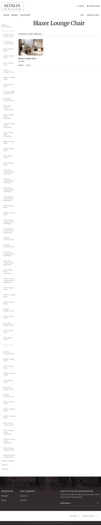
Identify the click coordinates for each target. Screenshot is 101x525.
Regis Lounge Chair (8, 142)
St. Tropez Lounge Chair (8, 42)
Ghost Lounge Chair (8, 57)
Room (6, 15)
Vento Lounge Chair (8, 303)
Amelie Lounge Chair (9, 78)
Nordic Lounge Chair (9, 417)
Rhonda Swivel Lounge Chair (9, 456)
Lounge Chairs (8, 31)
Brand (14, 15)
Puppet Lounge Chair (8, 310)
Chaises (4, 469)
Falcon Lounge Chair (9, 410)
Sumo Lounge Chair (8, 149)
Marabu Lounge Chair (8, 353)
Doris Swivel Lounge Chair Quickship (8, 221)
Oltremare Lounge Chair (8, 99)
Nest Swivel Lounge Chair (8, 424)
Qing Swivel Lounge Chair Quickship (8, 198)
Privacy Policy (88, 516)
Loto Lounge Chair (8, 331)
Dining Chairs (7, 461)
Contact (23, 500)
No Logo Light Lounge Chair (9, 92)
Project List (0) (94, 6)
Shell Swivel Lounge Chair (8, 449)
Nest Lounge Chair (8, 64)
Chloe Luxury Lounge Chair (8, 35)
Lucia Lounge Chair (8, 317)
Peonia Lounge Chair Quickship (9, 125)
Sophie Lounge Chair (9, 374)
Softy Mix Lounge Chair (8, 324)
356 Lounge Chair (8, 338)
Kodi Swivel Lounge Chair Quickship (8, 230)
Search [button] (80, 6)
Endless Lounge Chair (8, 395)
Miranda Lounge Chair (8, 246)
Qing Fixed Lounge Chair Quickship (8, 189)
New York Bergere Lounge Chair (8, 107)
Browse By (7, 491)
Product (4, 496)
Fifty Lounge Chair (8, 367)
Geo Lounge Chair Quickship (8, 271)
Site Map (73, 516)
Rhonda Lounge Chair (8, 238)
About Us (24, 496)
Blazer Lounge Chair (9, 345)
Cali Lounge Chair (8, 288)
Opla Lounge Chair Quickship (8, 134)
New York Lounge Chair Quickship (8, 254)
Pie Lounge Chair (7, 156)
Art (82, 15)
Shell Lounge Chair (8, 206)
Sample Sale (93, 15)
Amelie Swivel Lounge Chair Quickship (9, 280)
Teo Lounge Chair (8, 381)
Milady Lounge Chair (9, 214)
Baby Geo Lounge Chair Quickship (8, 262)
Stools (4, 465)
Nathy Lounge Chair (8, 360)
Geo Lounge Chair (8, 85)
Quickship (25, 15)
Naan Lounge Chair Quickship (8, 116)
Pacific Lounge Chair (9, 296)
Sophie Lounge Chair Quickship (9, 441)
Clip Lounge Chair (8, 49)
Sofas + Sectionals (6, 26)
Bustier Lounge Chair (8, 71)
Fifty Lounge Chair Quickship (8, 432)
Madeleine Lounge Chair (8, 388)
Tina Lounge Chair (8, 164)
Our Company (27, 491)
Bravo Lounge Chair (8, 402)
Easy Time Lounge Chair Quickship (8, 172)
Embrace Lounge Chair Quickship (8, 180)
